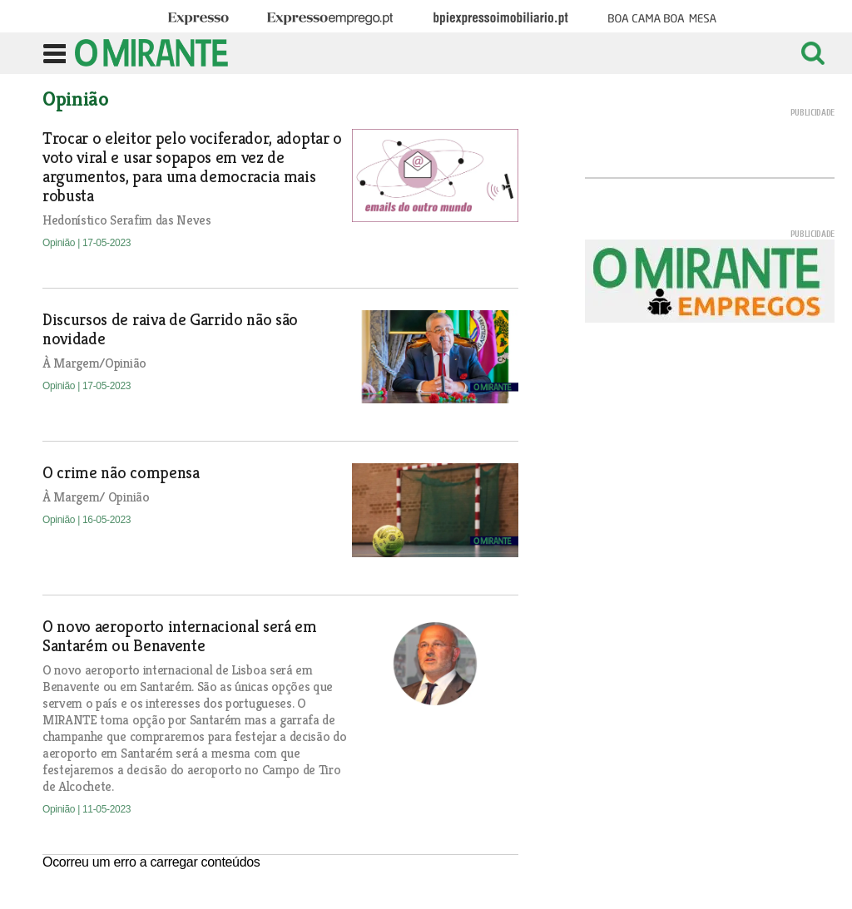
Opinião (59, 243)
